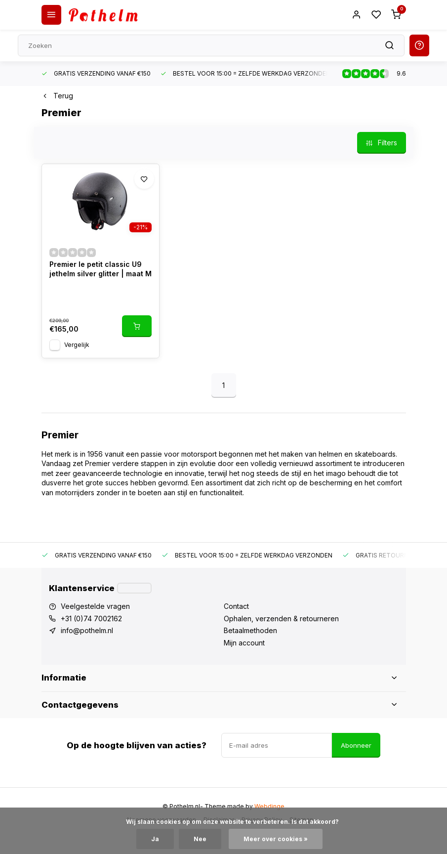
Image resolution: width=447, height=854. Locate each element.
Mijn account (244, 643)
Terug (57, 95)
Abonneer (356, 745)
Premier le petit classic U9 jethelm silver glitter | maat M (100, 269)
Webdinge (269, 806)
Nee (200, 839)
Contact (236, 606)
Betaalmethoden (250, 630)
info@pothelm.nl (87, 630)
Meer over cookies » (276, 839)
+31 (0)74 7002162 (91, 618)
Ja (155, 839)
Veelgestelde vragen (95, 606)
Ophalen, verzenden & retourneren (281, 618)
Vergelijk (76, 344)
